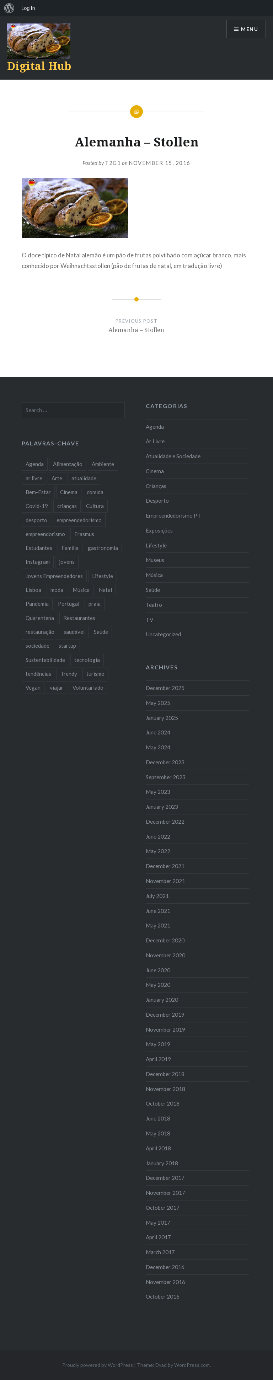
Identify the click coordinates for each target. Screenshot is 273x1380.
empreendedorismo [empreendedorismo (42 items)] (79, 520)
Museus (155, 560)
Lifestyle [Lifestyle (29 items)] (102, 576)
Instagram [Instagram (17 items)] (38, 561)
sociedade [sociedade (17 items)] (37, 645)
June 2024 (158, 732)
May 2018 (158, 1133)
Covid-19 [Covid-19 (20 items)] (37, 506)
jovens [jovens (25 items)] (67, 561)
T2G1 (113, 163)
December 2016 (165, 1267)
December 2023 (165, 762)
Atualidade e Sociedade (173, 456)
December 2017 (165, 1178)
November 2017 (165, 1192)
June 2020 (158, 970)
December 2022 (165, 821)
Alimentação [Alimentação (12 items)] (67, 464)
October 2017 (163, 1207)
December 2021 (165, 866)
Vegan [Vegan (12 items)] (33, 687)
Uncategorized (163, 634)
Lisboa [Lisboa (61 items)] (33, 590)
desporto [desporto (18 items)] (36, 520)
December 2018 (165, 1074)
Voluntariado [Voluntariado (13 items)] (88, 687)
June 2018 (158, 1118)
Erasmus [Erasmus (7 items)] (84, 534)
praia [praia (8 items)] (95, 603)
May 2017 (158, 1222)
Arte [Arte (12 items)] (57, 478)
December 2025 (165, 688)
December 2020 (165, 940)
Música (154, 575)
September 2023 (166, 777)
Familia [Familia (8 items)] (70, 548)
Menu (249, 29)
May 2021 (158, 925)
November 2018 (165, 1089)
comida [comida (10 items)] (95, 492)
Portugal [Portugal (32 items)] (68, 603)
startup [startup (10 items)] (67, 645)
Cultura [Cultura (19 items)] (95, 506)
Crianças (156, 486)
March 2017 (160, 1252)
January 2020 (162, 999)
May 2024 (158, 747)
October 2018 (163, 1103)
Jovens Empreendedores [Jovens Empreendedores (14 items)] (54, 576)
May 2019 (158, 1044)
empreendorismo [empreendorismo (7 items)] (45, 534)
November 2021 (165, 881)
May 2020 (158, 984)
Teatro (154, 604)
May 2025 (158, 703)
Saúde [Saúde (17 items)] (101, 632)
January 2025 (162, 718)
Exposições (159, 530)
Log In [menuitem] (28, 8)
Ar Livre (155, 441)
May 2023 (158, 791)
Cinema (155, 471)
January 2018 (162, 1163)
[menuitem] (9, 8)
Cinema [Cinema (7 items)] (68, 492)
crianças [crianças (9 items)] (67, 506)
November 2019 (165, 1029)
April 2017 (158, 1237)
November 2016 (165, 1282)
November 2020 (165, 955)
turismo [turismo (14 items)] (95, 673)
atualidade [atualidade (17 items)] (83, 478)
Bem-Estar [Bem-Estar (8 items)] (38, 492)
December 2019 (165, 1014)
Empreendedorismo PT (173, 515)
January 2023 (162, 806)
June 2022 (158, 836)
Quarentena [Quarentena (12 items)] (40, 618)
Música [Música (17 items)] (81, 590)
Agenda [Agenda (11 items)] (35, 464)
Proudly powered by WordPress (97, 1365)
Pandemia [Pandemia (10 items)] (37, 603)
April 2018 (158, 1148)
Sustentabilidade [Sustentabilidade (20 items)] (45, 660)
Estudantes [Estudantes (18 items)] (39, 548)
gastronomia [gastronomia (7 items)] (103, 548)
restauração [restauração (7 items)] (40, 632)
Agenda (155, 426)
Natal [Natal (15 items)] (105, 590)
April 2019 (158, 1059)
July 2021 (157, 896)
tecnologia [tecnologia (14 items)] (87, 660)
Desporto (157, 500)
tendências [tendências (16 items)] (38, 673)
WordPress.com (192, 1365)
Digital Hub (39, 66)
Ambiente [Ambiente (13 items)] (103, 464)
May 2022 (158, 851)
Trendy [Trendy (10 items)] (68, 673)
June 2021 (158, 911)
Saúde (153, 590)
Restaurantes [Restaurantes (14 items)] (79, 618)
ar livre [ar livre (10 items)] (34, 478)
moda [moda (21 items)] (56, 590)
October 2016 (163, 1296)
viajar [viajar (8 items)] (56, 687)
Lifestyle (156, 545)
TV (149, 619)
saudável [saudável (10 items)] (74, 632)
